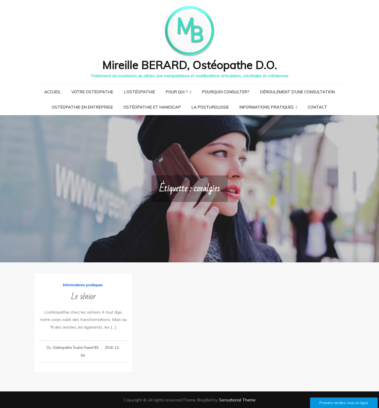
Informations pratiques (266, 106)
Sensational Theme (237, 399)
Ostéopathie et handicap (152, 106)
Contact (317, 106)
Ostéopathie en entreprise (82, 106)
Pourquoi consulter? (226, 91)
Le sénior (83, 296)
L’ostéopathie (139, 91)
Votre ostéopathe (92, 91)
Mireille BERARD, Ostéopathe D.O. (189, 65)
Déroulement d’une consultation (297, 91)
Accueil (52, 91)
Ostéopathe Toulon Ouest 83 (75, 347)
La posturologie (210, 106)
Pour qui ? (177, 91)
